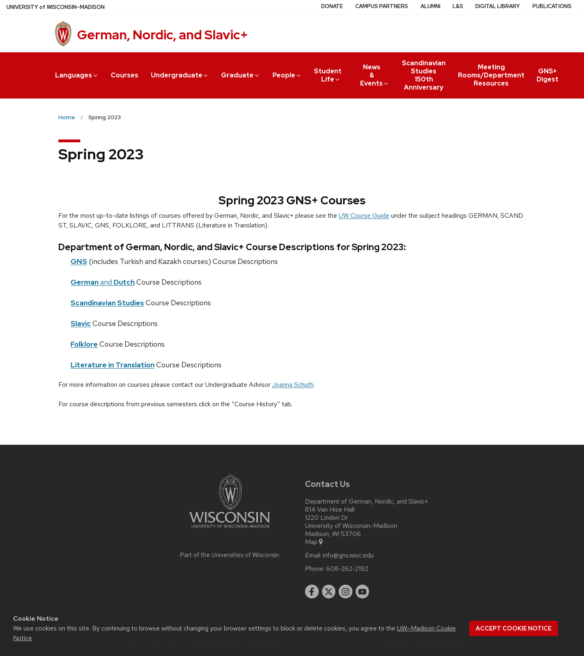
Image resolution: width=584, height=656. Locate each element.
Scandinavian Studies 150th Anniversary (424, 75)
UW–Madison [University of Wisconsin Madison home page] (55, 7)
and (103, 282)
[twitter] (329, 591)
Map (314, 542)
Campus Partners (381, 6)
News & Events (374, 75)
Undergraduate (180, 75)
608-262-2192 (347, 569)
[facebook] (312, 591)
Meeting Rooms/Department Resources (491, 75)
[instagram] (345, 591)
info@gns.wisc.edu (348, 555)
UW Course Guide (364, 215)
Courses (124, 75)
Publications (551, 6)
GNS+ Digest (547, 75)
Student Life (327, 75)
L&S (458, 6)
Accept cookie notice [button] (514, 628)
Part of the (229, 555)
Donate (332, 6)
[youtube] (362, 591)
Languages (77, 75)
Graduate (240, 75)
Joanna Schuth (292, 384)
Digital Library (497, 6)
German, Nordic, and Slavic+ (162, 34)
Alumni (430, 6)
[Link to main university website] (229, 529)
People (287, 75)
